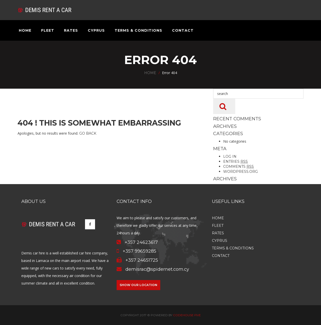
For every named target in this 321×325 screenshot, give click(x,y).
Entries (235, 161)
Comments (238, 166)
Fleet (47, 30)
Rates (71, 30)
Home (25, 30)
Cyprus (96, 30)
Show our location (138, 285)
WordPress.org (240, 171)
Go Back (87, 133)
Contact (183, 30)
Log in (229, 156)
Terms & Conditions (138, 30)
